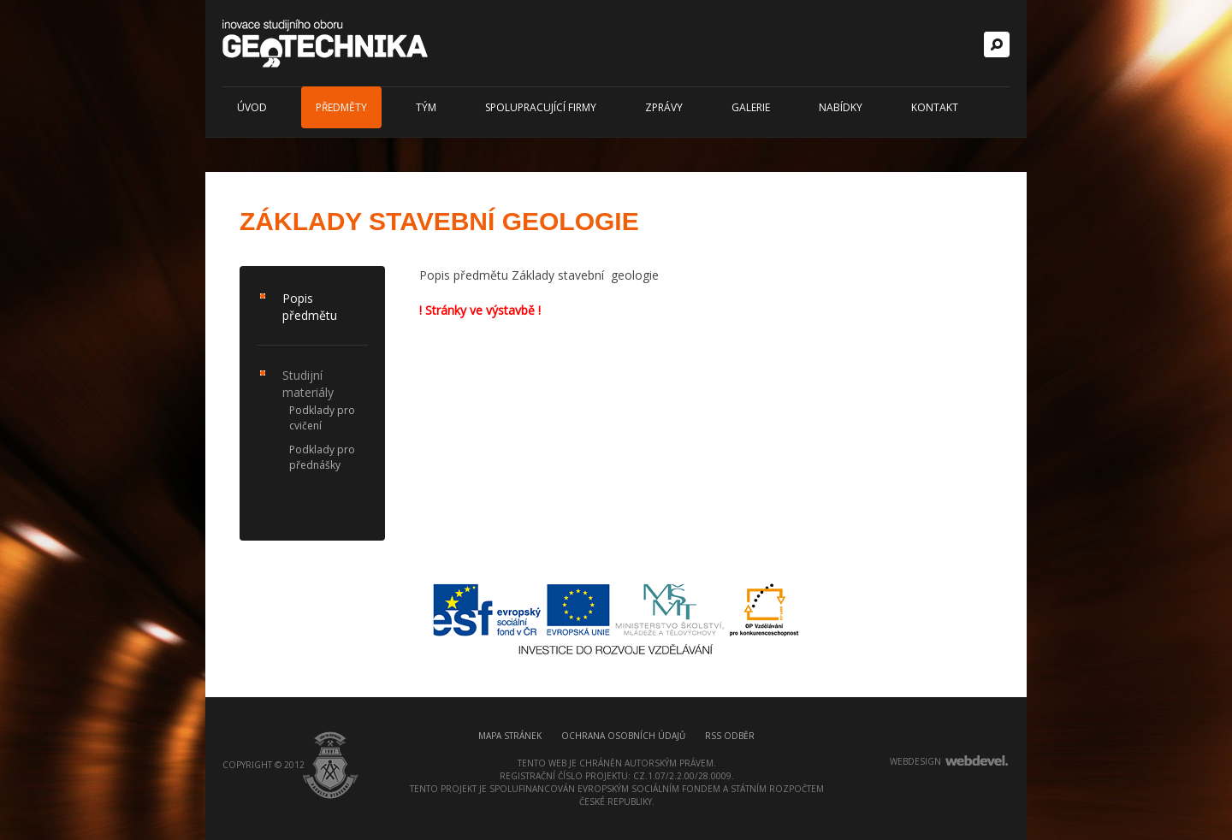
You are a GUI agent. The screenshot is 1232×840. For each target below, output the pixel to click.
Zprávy (664, 107)
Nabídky (840, 107)
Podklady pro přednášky (322, 457)
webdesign (915, 761)
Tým (426, 107)
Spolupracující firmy (540, 107)
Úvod (252, 107)
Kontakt (934, 107)
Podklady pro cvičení (322, 418)
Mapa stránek (510, 736)
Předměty (341, 107)
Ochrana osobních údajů (623, 736)
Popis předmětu (309, 306)
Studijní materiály (308, 383)
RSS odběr (730, 736)
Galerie (751, 107)
